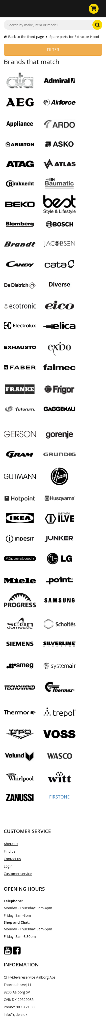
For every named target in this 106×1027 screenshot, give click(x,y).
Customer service (18, 873)
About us (11, 843)
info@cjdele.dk (15, 1014)
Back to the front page (24, 36)
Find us (9, 851)
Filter (53, 49)
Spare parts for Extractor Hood (74, 36)
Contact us (12, 858)
